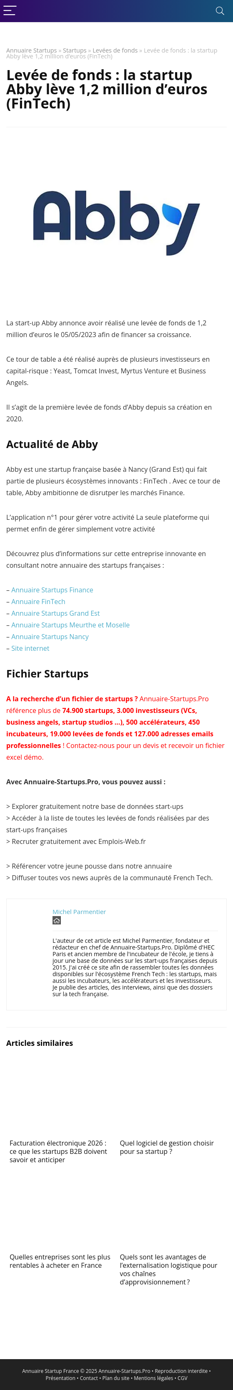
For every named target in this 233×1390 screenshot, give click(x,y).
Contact (89, 1378)
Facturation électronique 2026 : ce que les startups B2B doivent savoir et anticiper (58, 1151)
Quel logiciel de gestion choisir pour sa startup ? (167, 1147)
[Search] (220, 11)
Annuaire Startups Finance (52, 589)
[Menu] (10, 11)
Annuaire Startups (31, 50)
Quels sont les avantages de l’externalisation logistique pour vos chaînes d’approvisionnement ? (168, 1269)
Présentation (60, 1378)
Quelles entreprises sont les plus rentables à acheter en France (60, 1261)
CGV (182, 1378)
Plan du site (116, 1378)
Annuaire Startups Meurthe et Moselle (70, 625)
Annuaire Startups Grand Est (55, 613)
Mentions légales (153, 1378)
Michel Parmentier (79, 911)
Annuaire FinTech (38, 601)
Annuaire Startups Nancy (50, 636)
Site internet (30, 648)
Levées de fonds (115, 50)
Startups (75, 50)
